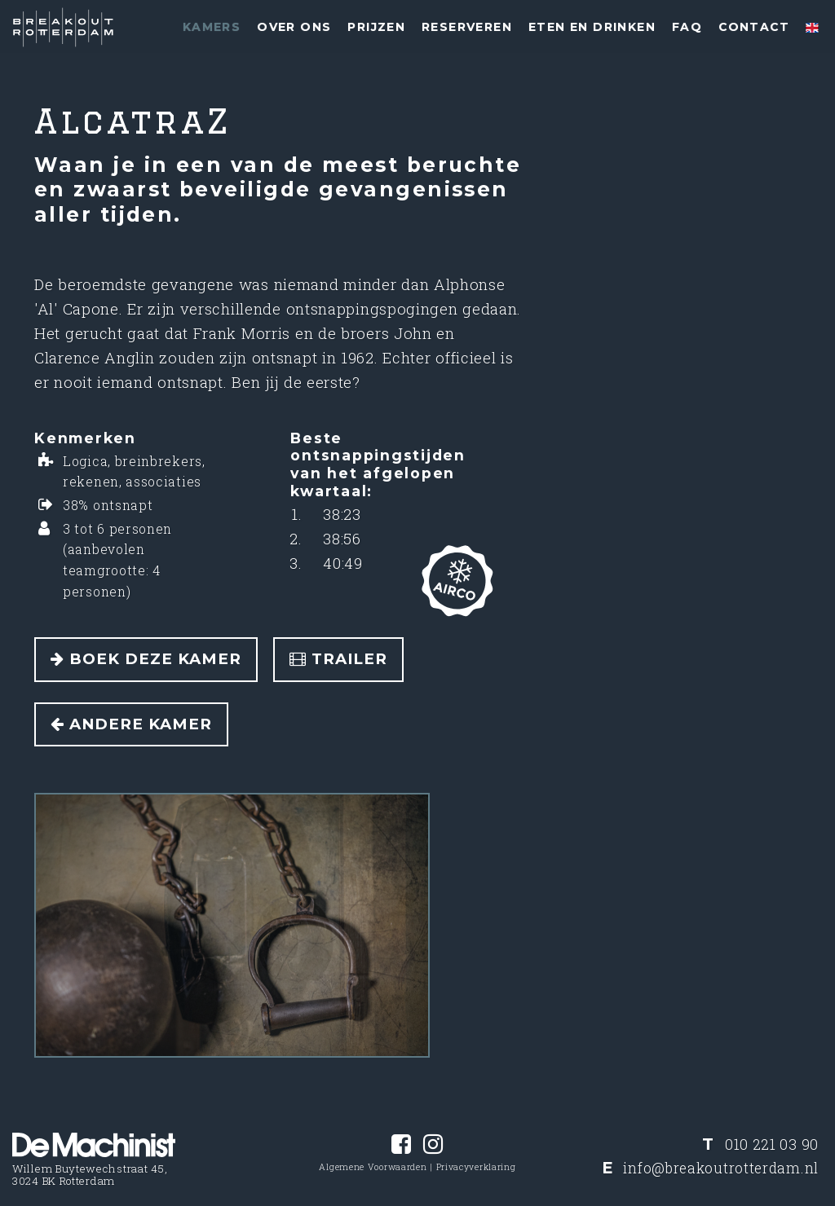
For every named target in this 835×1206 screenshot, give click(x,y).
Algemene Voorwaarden (372, 1167)
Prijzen (376, 27)
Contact (753, 27)
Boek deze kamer (146, 658)
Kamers (212, 27)
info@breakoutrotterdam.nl (721, 1168)
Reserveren (467, 27)
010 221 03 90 (772, 1144)
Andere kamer (131, 724)
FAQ (687, 27)
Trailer (338, 658)
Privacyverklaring (476, 1167)
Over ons (294, 27)
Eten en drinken (592, 27)
